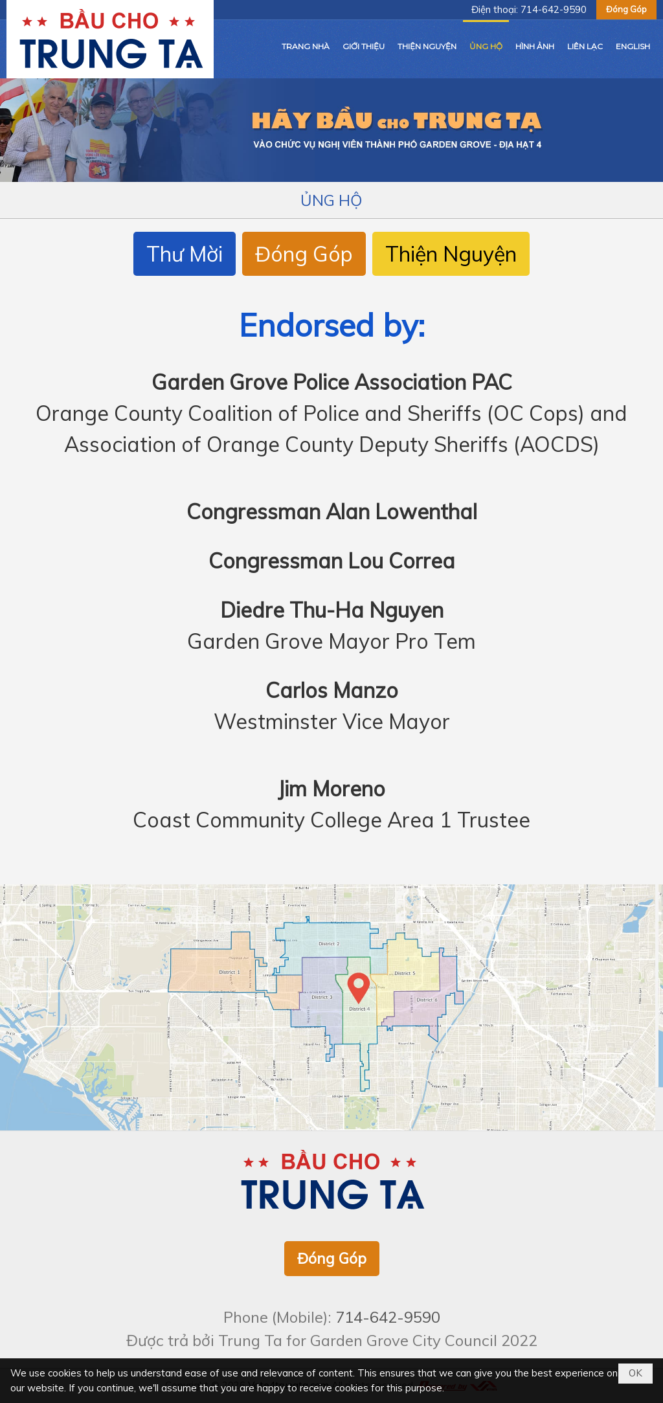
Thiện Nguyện (451, 254)
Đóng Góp (626, 9)
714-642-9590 (554, 9)
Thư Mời (184, 254)
